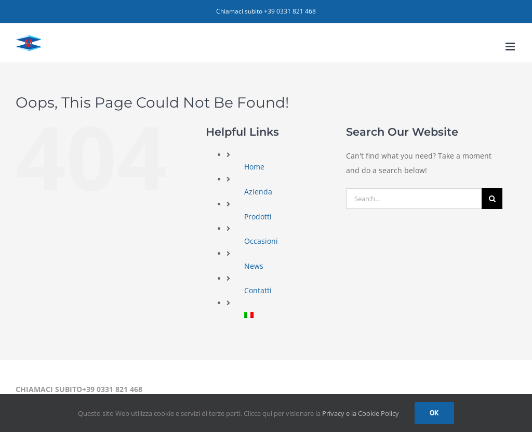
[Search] (492, 198)
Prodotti (258, 216)
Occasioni (261, 241)
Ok (434, 412)
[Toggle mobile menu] (511, 46)
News (253, 266)
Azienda (258, 192)
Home (254, 167)
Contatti (258, 290)
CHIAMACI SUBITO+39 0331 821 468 (79, 389)
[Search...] (414, 198)
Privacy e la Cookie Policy (360, 413)
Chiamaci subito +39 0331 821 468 (266, 11)
